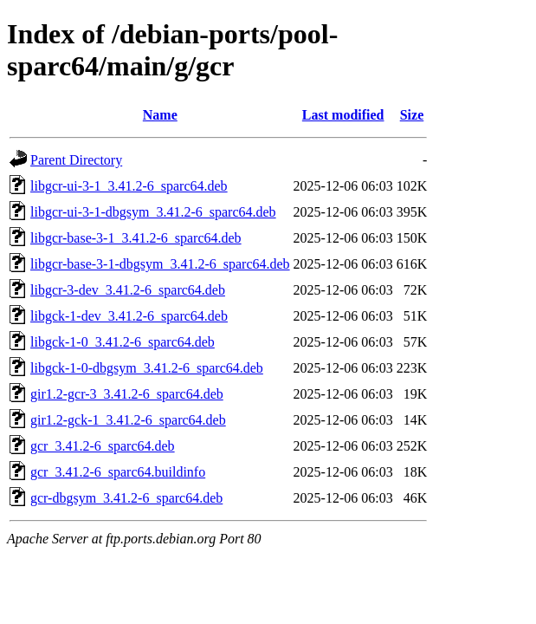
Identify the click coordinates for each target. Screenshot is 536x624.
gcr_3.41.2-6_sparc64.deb (102, 446)
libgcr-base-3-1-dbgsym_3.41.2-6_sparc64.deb (160, 264)
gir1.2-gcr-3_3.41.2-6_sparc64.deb (126, 394)
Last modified (343, 114)
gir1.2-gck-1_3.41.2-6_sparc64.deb (128, 420)
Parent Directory (76, 160)
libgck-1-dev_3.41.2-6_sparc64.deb (129, 316)
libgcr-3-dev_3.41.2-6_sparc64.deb (127, 290)
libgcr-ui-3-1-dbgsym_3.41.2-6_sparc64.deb (153, 212)
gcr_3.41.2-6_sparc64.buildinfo (117, 472)
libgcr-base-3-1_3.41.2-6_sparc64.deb (136, 238)
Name (160, 114)
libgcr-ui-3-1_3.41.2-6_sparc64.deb (129, 186)
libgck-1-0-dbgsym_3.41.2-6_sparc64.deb (146, 368)
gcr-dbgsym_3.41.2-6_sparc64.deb (126, 498)
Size (412, 114)
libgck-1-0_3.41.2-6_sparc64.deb (122, 342)
